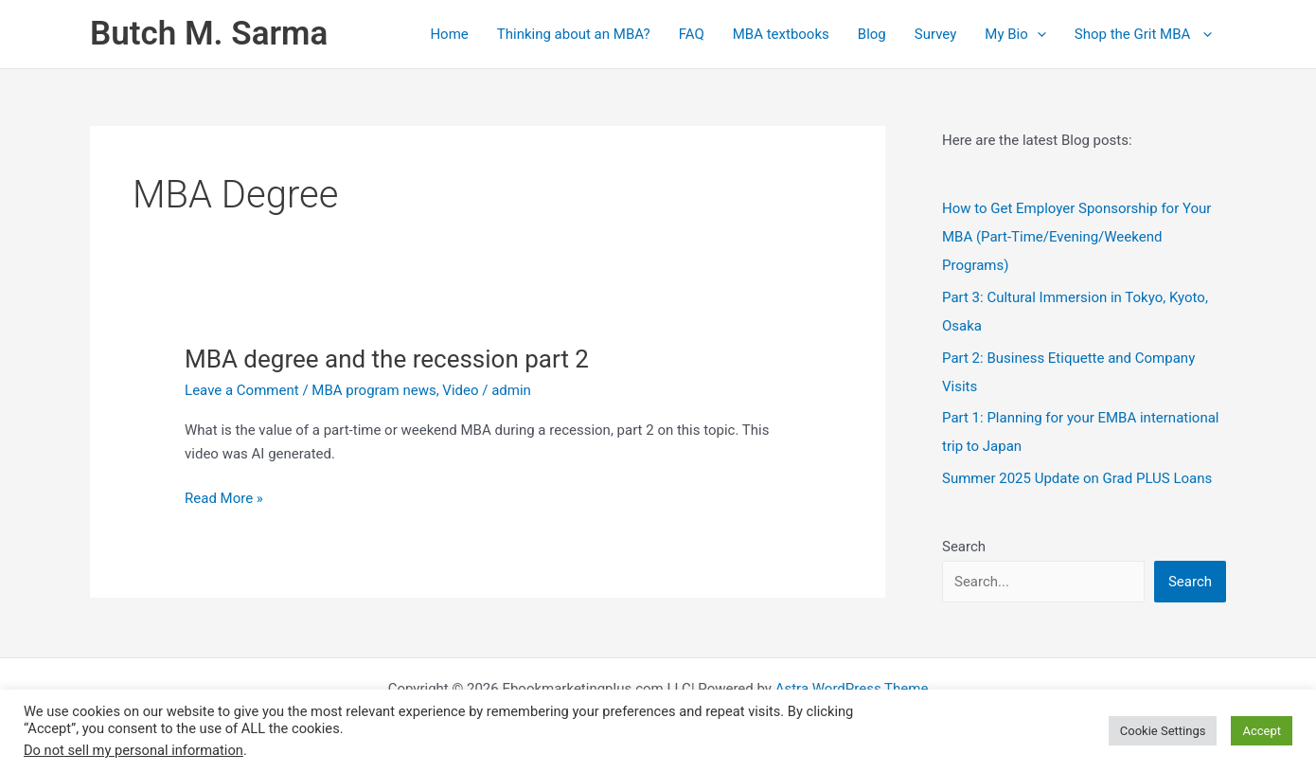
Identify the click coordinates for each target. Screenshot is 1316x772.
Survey (936, 34)
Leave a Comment (242, 390)
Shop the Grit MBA (1143, 34)
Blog (872, 34)
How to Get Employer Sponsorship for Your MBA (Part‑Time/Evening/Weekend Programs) (1076, 237)
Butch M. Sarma (209, 33)
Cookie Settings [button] (1163, 731)
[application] (1037, 34)
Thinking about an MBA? (573, 34)
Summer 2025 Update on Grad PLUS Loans (1077, 478)
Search (964, 546)
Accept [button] (1261, 731)
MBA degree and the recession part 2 (387, 359)
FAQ (691, 34)
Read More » (224, 499)
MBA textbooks (781, 34)
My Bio (1015, 34)
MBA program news (373, 390)
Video (460, 390)
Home (449, 34)
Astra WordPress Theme (852, 688)
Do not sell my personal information (133, 750)
